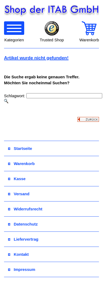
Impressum (21, 269)
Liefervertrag (23, 239)
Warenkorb (21, 163)
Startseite (20, 148)
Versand (18, 193)
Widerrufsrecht (25, 209)
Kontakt (18, 254)
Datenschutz (23, 224)
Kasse (17, 178)
